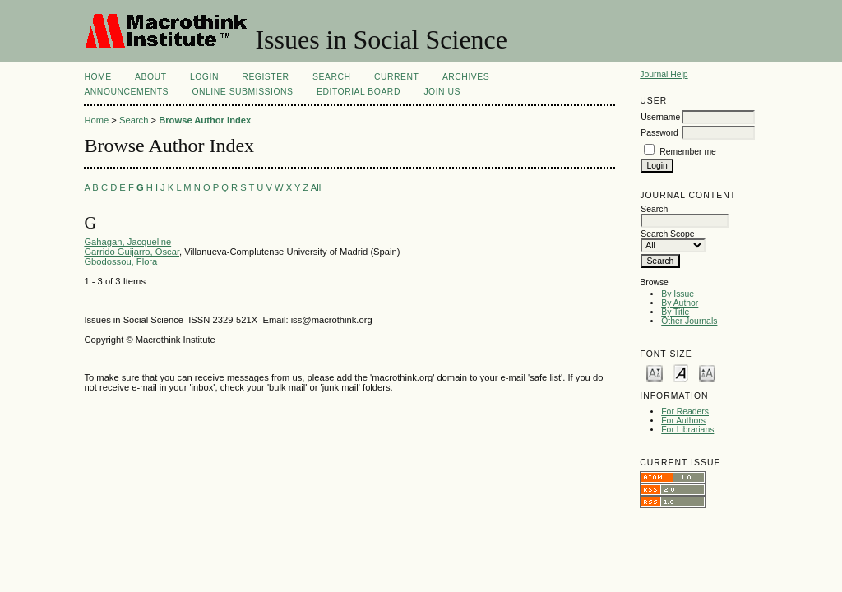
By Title (675, 312)
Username (660, 117)
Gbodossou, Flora (120, 261)
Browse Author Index (205, 120)
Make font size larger (707, 372)
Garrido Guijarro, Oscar (131, 252)
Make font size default (681, 372)
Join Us (441, 91)
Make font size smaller (654, 372)
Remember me (687, 151)
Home (97, 76)
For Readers (685, 411)
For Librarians (687, 429)
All (316, 187)
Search (331, 76)
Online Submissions (242, 91)
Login (204, 76)
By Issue (677, 293)
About (150, 76)
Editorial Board (358, 91)
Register (265, 76)
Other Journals (689, 321)
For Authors (683, 420)
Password (659, 132)
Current (396, 76)
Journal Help (663, 74)
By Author (679, 303)
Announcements (126, 91)
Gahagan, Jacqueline (127, 242)
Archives (465, 76)
